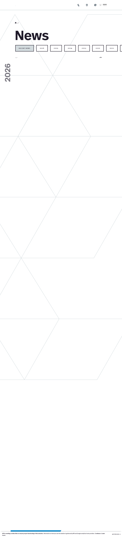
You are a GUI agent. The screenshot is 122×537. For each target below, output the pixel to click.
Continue (97, 533)
